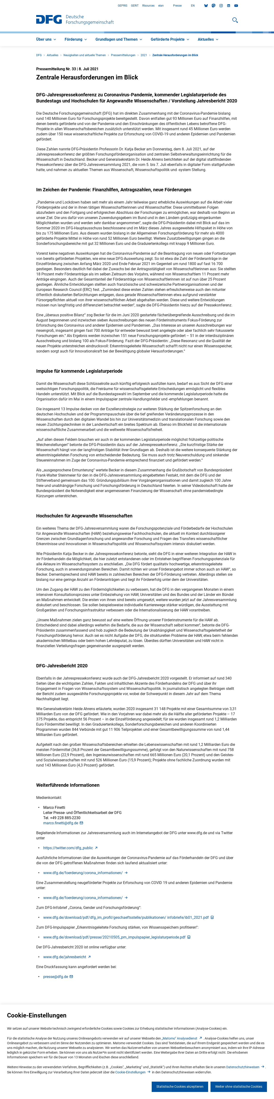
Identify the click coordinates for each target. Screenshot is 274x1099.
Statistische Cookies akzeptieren (179, 1086)
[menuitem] (46, 40)
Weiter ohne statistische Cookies (238, 1086)
